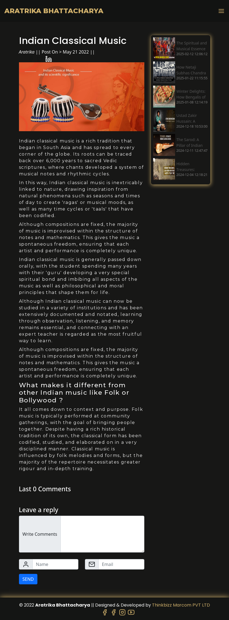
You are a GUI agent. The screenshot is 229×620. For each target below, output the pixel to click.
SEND (28, 579)
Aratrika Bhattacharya (53, 11)
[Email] (121, 564)
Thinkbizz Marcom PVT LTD (181, 605)
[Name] (55, 564)
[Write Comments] (102, 534)
